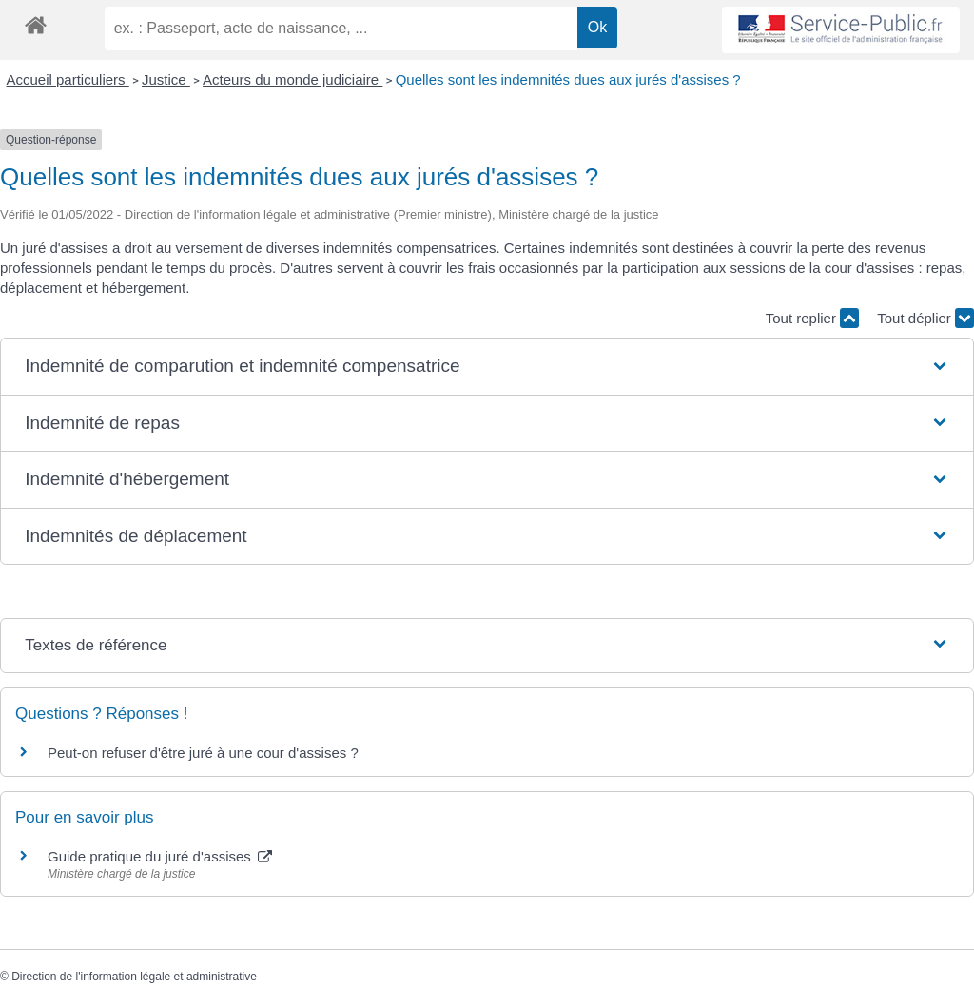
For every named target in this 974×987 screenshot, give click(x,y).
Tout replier (812, 318)
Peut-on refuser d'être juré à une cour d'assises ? (203, 753)
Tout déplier (925, 318)
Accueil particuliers (68, 79)
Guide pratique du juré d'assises (160, 856)
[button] (487, 367)
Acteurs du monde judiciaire (292, 79)
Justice (166, 79)
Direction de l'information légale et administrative (134, 976)
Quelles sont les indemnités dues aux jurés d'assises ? (568, 79)
